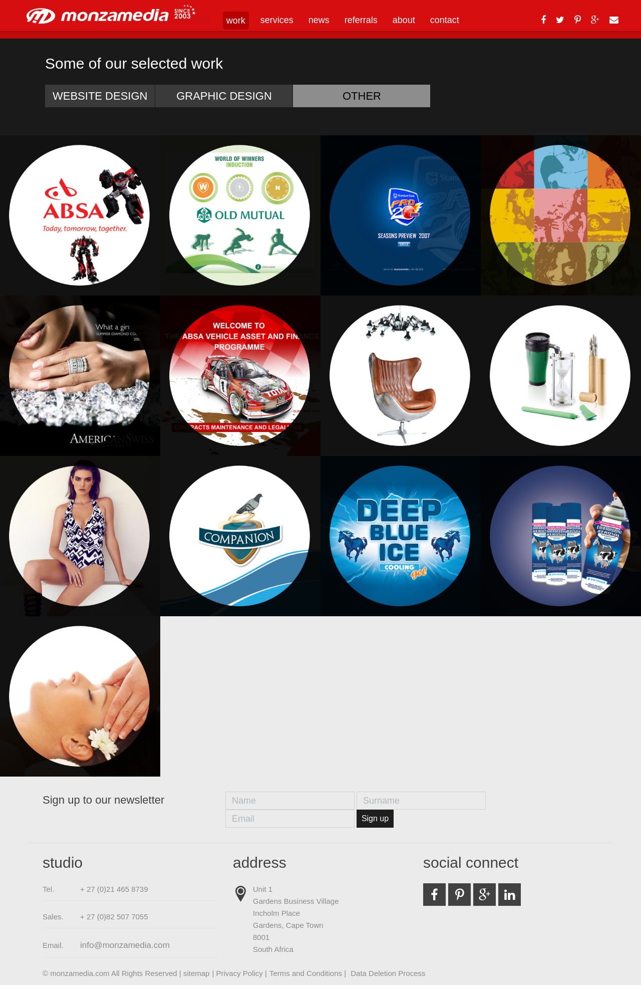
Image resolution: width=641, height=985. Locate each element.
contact (444, 20)
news (319, 20)
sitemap (196, 973)
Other (362, 96)
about (404, 20)
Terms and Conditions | (308, 973)
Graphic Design (224, 96)
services (276, 20)
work (235, 21)
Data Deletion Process (388, 973)
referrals (361, 20)
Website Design (100, 96)
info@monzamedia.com (125, 945)
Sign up (375, 818)
